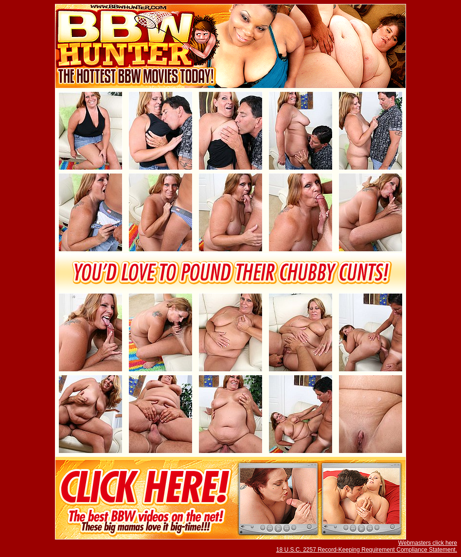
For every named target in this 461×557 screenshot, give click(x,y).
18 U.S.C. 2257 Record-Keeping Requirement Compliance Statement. (366, 549)
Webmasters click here (427, 543)
